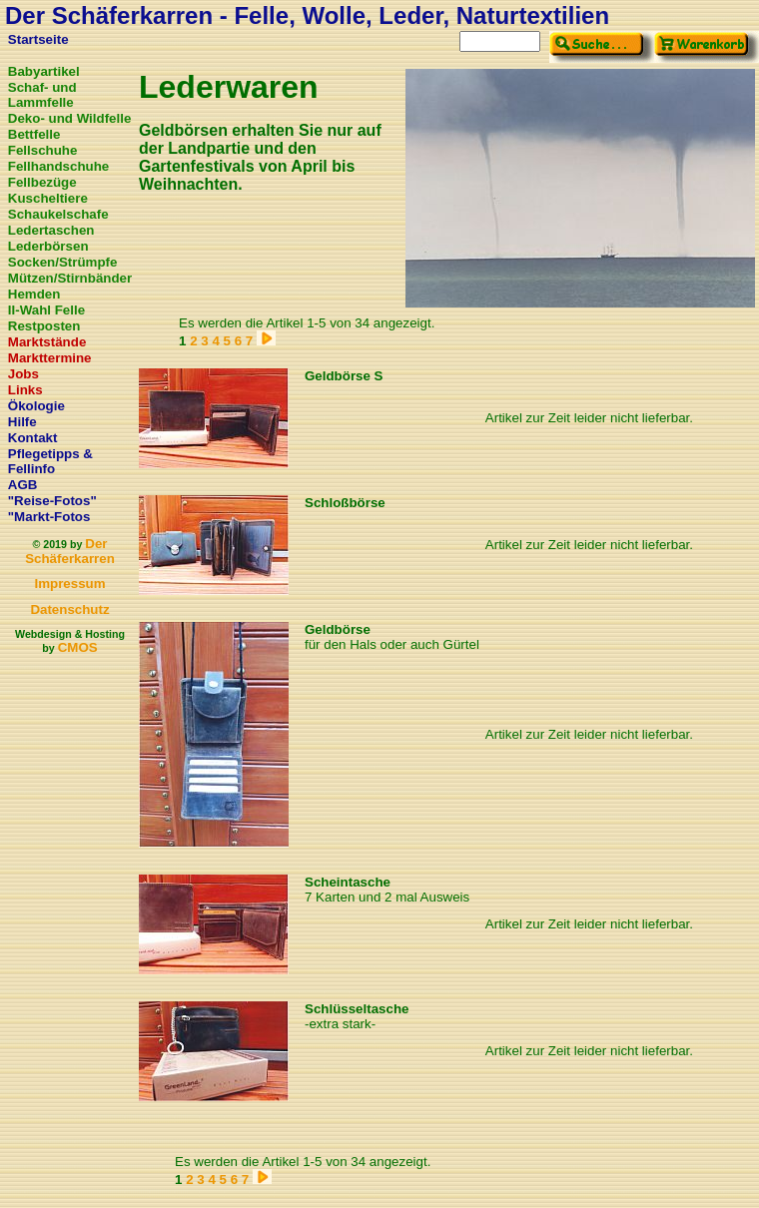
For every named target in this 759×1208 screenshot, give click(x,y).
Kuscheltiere (48, 198)
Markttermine (50, 357)
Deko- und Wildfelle (70, 118)
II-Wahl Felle (46, 309)
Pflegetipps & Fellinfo (50, 461)
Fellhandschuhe (58, 166)
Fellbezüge (42, 182)
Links (25, 389)
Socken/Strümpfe (63, 262)
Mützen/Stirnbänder (70, 278)
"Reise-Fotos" (52, 500)
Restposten (44, 325)
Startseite (38, 39)
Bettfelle (34, 134)
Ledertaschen (51, 230)
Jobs (23, 373)
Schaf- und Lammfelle (42, 95)
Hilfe (22, 421)
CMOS (78, 647)
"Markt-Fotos (49, 516)
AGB (23, 484)
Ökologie (36, 405)
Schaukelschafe (58, 214)
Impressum (69, 583)
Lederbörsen (48, 246)
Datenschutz (69, 609)
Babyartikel (44, 71)
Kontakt (33, 437)
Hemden (34, 294)
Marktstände (47, 341)
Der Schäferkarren (70, 551)
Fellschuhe (43, 150)
